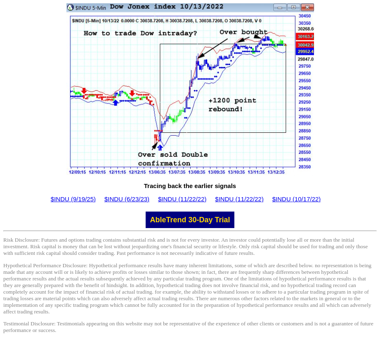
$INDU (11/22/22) (182, 198)
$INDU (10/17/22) (296, 198)
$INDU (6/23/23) (126, 198)
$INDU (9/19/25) (73, 198)
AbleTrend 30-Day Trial (190, 220)
